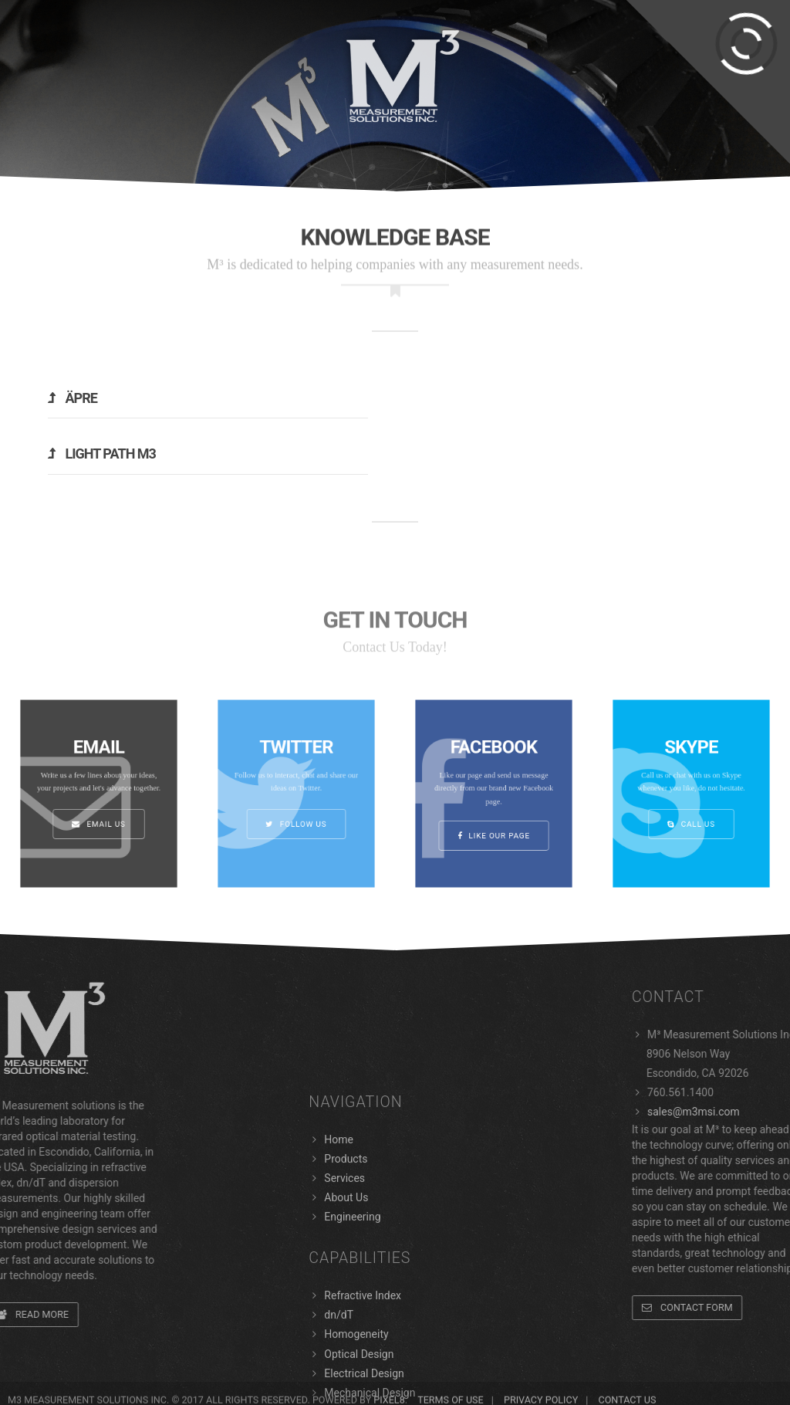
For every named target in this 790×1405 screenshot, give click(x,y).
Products (73, 62)
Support (444, 8)
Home (338, 1311)
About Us (625, 62)
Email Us (98, 811)
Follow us (296, 811)
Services (165, 62)
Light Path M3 (102, 453)
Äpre (72, 398)
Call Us (690, 811)
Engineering (727, 62)
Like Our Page (494, 818)
